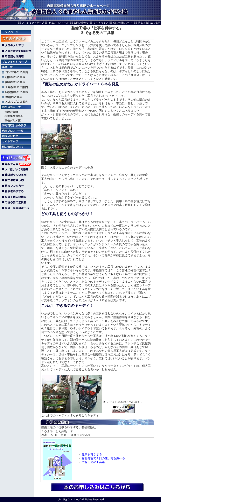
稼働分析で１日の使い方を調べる (103, 458)
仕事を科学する (92, 454)
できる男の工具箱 (93, 462)
